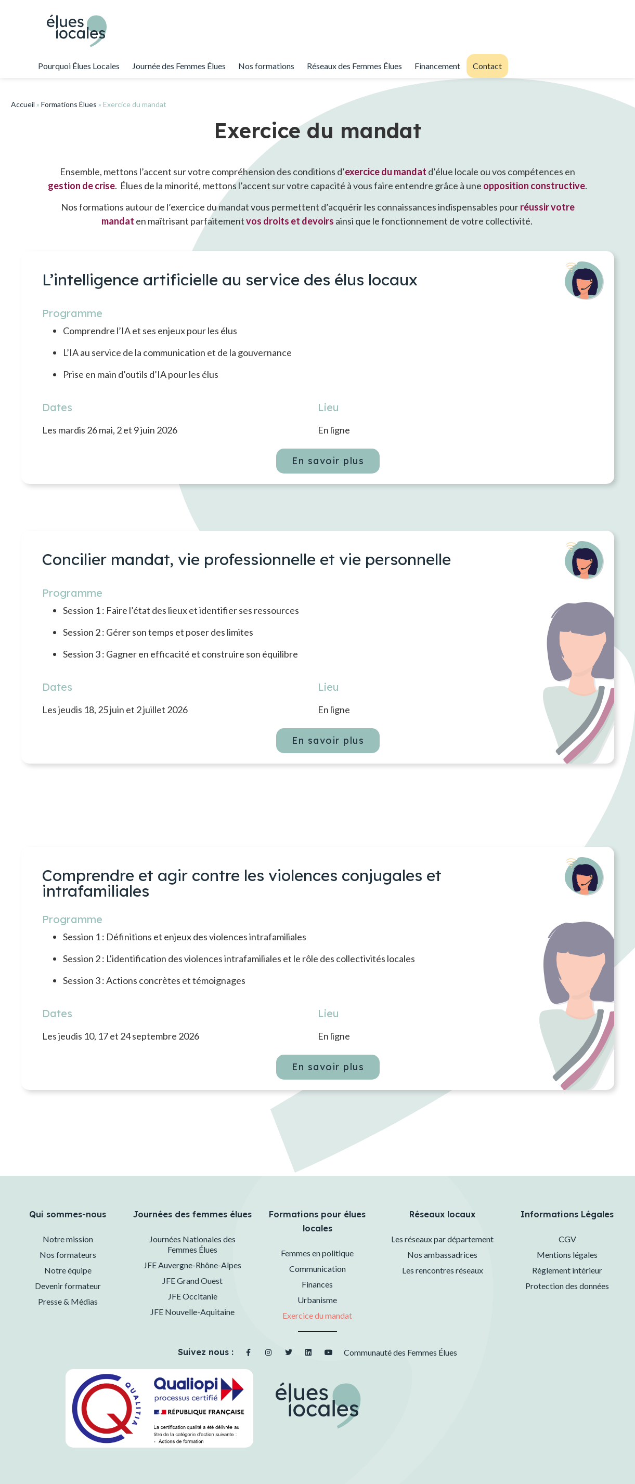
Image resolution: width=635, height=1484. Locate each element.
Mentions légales (567, 1254)
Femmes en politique (317, 1253)
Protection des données (567, 1286)
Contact (487, 66)
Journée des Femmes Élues (179, 66)
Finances (317, 1284)
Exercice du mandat (317, 1315)
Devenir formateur (68, 1286)
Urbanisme (317, 1300)
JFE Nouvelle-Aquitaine (192, 1312)
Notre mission (68, 1239)
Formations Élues (69, 104)
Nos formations (266, 66)
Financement (437, 66)
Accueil (23, 104)
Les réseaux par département (442, 1239)
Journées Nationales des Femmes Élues (192, 1244)
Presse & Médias (68, 1301)
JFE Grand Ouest (192, 1280)
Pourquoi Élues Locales (79, 66)
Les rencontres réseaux (442, 1270)
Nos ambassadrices (442, 1254)
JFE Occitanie (192, 1296)
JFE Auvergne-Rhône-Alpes (192, 1265)
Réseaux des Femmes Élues (354, 66)
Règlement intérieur (567, 1270)
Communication (317, 1268)
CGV (567, 1239)
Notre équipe (68, 1270)
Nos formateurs (68, 1254)
